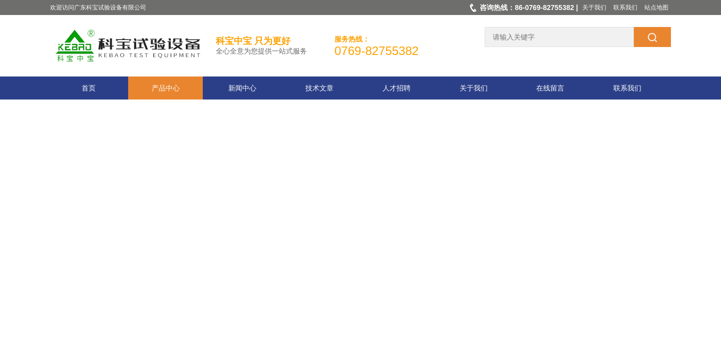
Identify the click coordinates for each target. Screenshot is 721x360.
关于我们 (594, 7)
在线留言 (550, 88)
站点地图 (656, 7)
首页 (89, 88)
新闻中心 (242, 88)
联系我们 (625, 7)
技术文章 (319, 88)
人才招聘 (397, 88)
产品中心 (166, 88)
